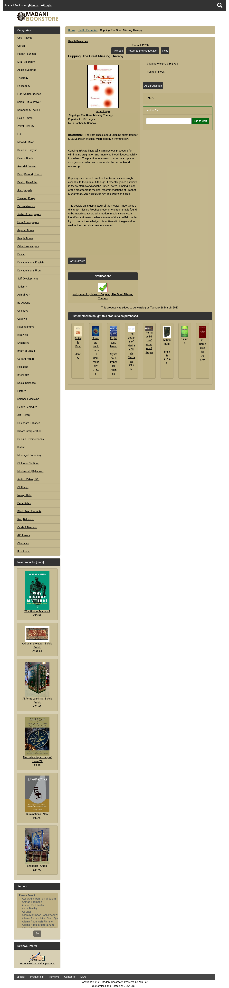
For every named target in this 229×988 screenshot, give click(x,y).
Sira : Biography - (27, 61)
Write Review (77, 260)
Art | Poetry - (24, 415)
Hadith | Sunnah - (27, 53)
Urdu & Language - (28, 222)
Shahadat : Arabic (37, 847)
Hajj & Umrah (25, 118)
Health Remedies (87, 30)
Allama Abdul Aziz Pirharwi (37, 921)
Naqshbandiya (25, 326)
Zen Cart (143, 982)
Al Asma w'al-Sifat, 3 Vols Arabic (37, 683)
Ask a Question (153, 85)
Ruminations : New (37, 795)
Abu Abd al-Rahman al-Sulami (37, 898)
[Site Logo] (48, 16)
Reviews (54, 976)
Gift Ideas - (23, 535)
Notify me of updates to (103, 293)
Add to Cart (200, 121)
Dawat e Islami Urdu (29, 270)
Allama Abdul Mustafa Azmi (37, 925)
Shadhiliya (23, 342)
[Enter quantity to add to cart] (169, 121)
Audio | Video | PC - (28, 479)
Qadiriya (22, 318)
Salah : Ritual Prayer (28, 102)
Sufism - (22, 286)
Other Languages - (28, 246)
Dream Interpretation (29, 431)
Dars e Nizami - (26, 206)
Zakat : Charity (25, 126)
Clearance (23, 543)
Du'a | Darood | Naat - (29, 174)
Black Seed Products (29, 511)
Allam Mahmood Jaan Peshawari (37, 915)
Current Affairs (25, 358)
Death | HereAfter (27, 182)
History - (22, 391)
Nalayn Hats (24, 495)
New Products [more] (30, 562)
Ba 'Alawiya (23, 302)
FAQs (83, 976)
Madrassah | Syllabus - (30, 471)
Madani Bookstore (112, 982)
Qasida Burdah (25, 158)
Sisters (21, 447)
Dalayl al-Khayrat (27, 150)
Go (37, 933)
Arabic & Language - (29, 214)
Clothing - (23, 487)
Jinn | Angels (24, 190)
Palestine (22, 366)
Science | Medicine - (28, 399)
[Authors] (37, 910)
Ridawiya (22, 334)
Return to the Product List (142, 50)
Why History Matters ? (37, 592)
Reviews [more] (27, 946)
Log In (46, 5)
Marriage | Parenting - (29, 455)
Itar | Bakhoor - (25, 519)
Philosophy (23, 85)
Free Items (23, 551)
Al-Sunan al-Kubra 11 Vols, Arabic (37, 637)
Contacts (69, 976)
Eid (19, 134)
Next (165, 50)
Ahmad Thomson (37, 902)
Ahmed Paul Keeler (37, 905)
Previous (118, 50)
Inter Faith (23, 374)
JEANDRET (130, 986)
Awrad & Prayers (26, 166)
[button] (220, 5)
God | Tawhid (24, 37)
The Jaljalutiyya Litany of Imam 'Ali (37, 740)
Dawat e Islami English (30, 262)
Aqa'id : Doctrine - (27, 69)
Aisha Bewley (37, 908)
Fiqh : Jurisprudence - (29, 94)
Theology (22, 77)
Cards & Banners (27, 527)
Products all (37, 976)
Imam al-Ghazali (26, 350)
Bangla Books (25, 238)
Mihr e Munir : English (167, 347)
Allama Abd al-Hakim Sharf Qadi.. (37, 918)
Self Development (27, 278)
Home (33, 5)
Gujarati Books (25, 230)
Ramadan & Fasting (28, 110)
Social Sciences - (27, 382)
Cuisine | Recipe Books (30, 439)
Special (21, 976)
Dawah (21, 254)
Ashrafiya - (23, 294)
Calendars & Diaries (28, 423)
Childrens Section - (28, 463)
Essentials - (24, 503)
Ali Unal (37, 911)
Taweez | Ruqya (26, 198)
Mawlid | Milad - (26, 142)
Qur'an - (21, 45)
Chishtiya (22, 310)
